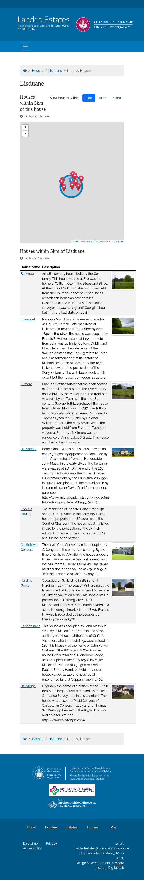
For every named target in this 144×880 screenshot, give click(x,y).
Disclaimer (31, 843)
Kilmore (26, 384)
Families (51, 827)
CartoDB (119, 241)
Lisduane (55, 71)
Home (30, 827)
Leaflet (76, 241)
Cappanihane (31, 626)
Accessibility (32, 848)
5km (89, 98)
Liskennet (28, 319)
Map (113, 827)
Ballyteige (28, 686)
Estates (72, 827)
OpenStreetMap (91, 241)
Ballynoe (27, 274)
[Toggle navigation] (25, 46)
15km (117, 98)
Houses (37, 71)
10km (103, 98)
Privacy (51, 843)
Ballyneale (29, 449)
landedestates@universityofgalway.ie (102, 848)
